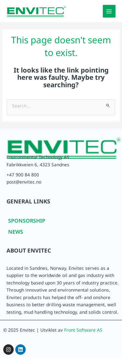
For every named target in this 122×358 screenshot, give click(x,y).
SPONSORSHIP (26, 222)
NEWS (15, 233)
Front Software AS (83, 331)
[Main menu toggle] (109, 11)
